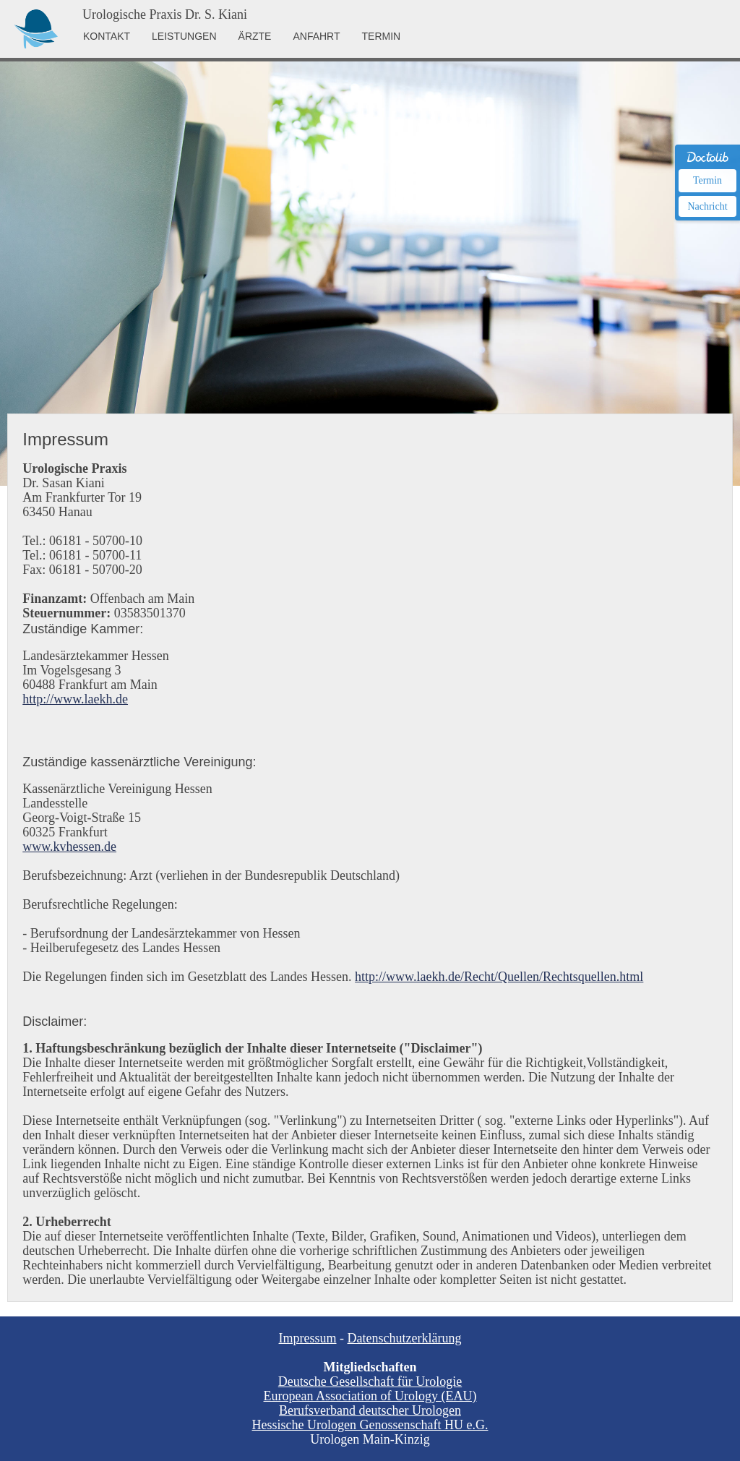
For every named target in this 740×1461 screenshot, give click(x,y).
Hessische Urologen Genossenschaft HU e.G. (370, 1425)
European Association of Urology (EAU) (370, 1396)
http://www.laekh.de (75, 699)
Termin (707, 180)
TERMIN (381, 36)
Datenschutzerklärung (405, 1338)
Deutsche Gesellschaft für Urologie (370, 1381)
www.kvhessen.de (69, 846)
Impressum (308, 1338)
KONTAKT (106, 36)
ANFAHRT (316, 36)
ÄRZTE (255, 36)
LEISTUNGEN (184, 36)
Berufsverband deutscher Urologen (370, 1410)
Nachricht (707, 206)
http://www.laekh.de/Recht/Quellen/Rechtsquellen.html (499, 976)
